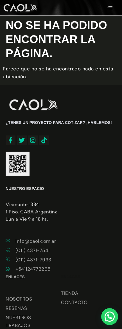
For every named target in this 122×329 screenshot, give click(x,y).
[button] (109, 316)
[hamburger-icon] (110, 8)
